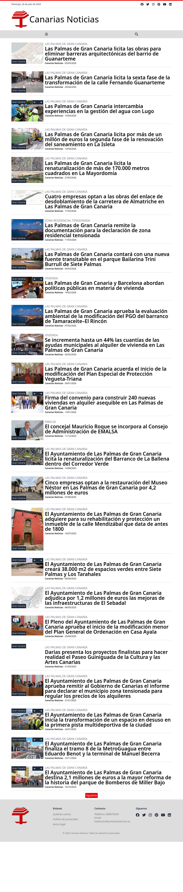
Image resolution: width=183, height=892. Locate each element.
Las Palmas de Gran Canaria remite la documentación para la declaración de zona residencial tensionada (98, 230)
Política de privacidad (65, 819)
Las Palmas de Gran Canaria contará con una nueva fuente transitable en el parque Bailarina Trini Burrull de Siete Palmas (107, 259)
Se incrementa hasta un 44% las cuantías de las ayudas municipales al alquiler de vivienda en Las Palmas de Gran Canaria (104, 344)
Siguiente (91, 795)
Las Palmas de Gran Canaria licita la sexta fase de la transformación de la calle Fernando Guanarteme (107, 80)
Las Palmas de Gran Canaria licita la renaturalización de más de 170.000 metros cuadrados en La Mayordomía (97, 168)
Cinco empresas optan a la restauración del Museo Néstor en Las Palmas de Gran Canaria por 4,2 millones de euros (106, 487)
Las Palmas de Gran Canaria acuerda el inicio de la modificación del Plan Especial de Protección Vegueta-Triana (105, 373)
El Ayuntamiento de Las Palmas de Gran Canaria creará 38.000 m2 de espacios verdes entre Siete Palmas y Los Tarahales (103, 569)
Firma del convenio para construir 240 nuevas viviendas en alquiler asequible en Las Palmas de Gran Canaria (104, 402)
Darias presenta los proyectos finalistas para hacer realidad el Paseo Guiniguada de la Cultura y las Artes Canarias (106, 657)
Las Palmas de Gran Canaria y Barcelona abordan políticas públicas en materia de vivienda (104, 285)
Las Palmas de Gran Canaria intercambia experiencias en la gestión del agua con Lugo (99, 108)
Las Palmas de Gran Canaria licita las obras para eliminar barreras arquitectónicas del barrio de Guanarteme (103, 53)
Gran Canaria (18, 61)
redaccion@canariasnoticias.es (112, 821)
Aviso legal (59, 824)
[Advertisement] (91, 867)
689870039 (112, 814)
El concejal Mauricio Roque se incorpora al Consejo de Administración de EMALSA (106, 429)
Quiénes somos (62, 814)
